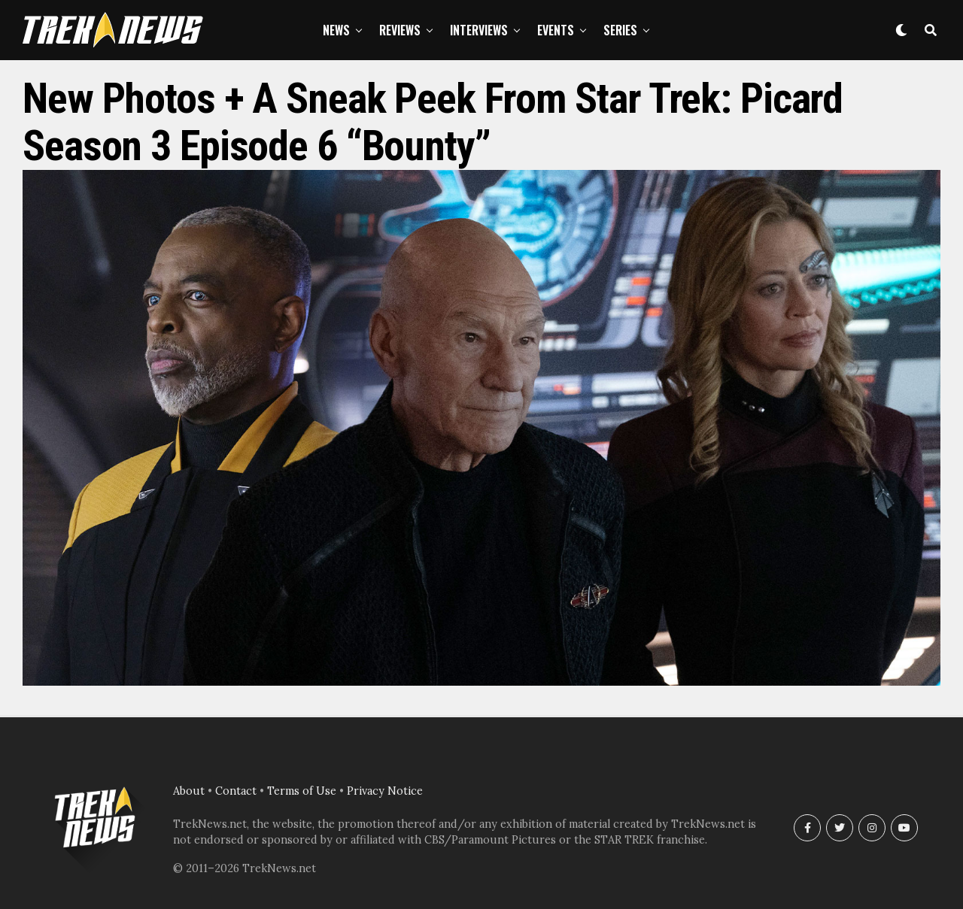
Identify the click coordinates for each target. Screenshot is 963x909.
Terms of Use (301, 791)
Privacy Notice (385, 791)
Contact (236, 791)
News (336, 30)
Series (620, 30)
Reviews (400, 30)
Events (555, 30)
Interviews (479, 30)
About (189, 791)
